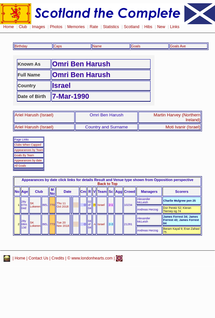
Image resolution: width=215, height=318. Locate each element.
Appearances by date (28, 160)
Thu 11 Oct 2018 (62, 205)
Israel (101, 205)
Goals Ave (178, 46)
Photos (56, 27)
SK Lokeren (35, 205)
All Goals (20, 165)
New (161, 27)
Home (8, 27)
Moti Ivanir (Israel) (182, 127)
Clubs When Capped (27, 144)
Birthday (21, 46)
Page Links (21, 139)
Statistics (111, 27)
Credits (57, 258)
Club (23, 27)
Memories (76, 27)
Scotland (131, 27)
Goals (135, 46)
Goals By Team (24, 155)
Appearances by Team (28, 150)
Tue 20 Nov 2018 (63, 224)
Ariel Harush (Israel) (34, 114)
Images (38, 27)
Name (97, 46)
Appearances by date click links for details (57, 180)
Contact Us (39, 258)
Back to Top (107, 184)
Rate (94, 27)
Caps (58, 46)
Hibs (148, 27)
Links (174, 27)
